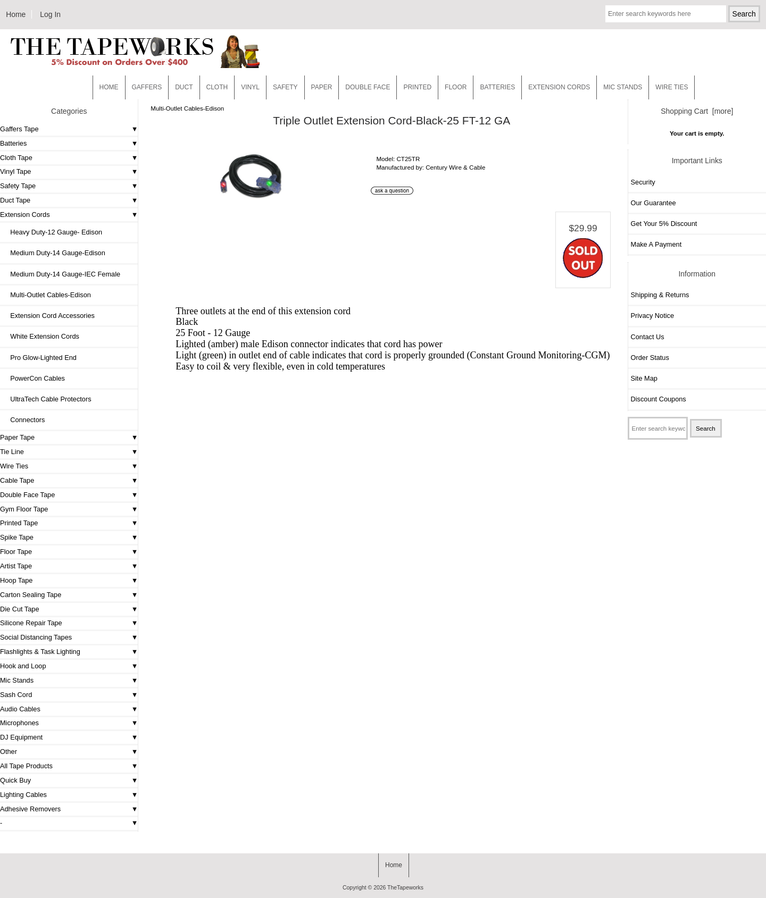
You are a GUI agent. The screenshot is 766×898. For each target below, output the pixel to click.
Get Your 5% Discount (664, 224)
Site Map (644, 378)
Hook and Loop (23, 666)
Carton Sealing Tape (30, 595)
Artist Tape (16, 566)
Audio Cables (20, 709)
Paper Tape (17, 437)
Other (8, 752)
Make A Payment (656, 244)
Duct (184, 87)
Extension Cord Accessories (49, 316)
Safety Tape (18, 186)
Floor (456, 87)
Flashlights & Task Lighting (40, 652)
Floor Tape (16, 552)
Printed (417, 87)
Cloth (217, 87)
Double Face (367, 87)
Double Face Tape (27, 495)
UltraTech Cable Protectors (47, 399)
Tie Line (12, 452)
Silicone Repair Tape (31, 623)
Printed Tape (19, 523)
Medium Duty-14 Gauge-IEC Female (61, 274)
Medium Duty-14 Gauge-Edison (54, 253)
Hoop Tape (16, 580)
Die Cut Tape (19, 609)
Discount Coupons (658, 399)
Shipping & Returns (660, 295)
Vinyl (250, 87)
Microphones (19, 723)
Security (643, 182)
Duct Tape (15, 200)
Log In (50, 14)
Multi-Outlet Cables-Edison (187, 108)
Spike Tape (17, 537)
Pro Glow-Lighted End (40, 358)
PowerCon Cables (34, 378)
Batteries (497, 87)
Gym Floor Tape (24, 509)
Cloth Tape (16, 158)
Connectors (24, 420)
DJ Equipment (21, 737)
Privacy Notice (652, 316)
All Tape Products (26, 766)
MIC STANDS (622, 87)
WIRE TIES (671, 87)
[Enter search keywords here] (665, 13)
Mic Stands (17, 680)
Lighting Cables (23, 795)
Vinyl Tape (15, 171)
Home (16, 14)
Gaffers (147, 87)
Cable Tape (17, 480)
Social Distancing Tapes (36, 637)
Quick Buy (15, 780)
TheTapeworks (405, 888)
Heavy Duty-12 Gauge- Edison (52, 232)
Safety (285, 87)
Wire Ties (14, 466)
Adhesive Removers (30, 809)
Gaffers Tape (19, 129)
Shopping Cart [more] (697, 111)
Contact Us (647, 337)
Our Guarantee (653, 203)
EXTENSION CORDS (559, 87)
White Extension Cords (41, 336)
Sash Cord (16, 695)
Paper (321, 87)
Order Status (650, 358)
